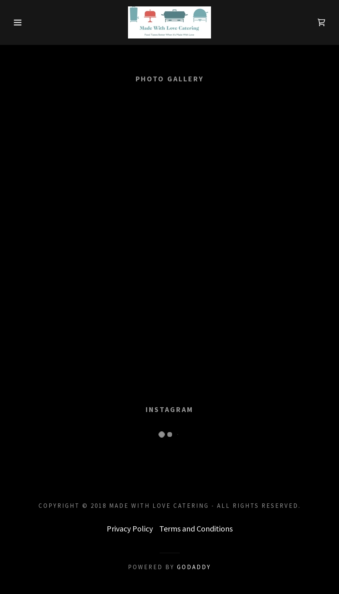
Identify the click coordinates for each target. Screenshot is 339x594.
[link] (170, 22)
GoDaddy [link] (194, 567)
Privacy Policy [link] (130, 528)
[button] (17, 22)
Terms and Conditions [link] (196, 528)
